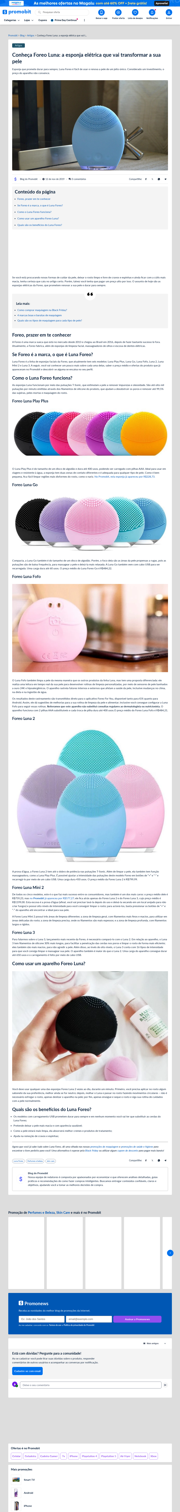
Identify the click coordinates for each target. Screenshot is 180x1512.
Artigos (30, 30)
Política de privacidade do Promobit (79, 1319)
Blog (22, 30)
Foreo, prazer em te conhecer (33, 193)
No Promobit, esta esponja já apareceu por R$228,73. (124, 470)
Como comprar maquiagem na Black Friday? (42, 304)
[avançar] (170, 1247)
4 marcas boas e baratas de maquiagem (39, 309)
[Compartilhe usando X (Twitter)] (152, 173)
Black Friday (91, 1144)
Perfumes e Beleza (41, 1207)
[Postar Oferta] (118, 15)
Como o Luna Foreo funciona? (34, 206)
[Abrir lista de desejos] (135, 15)
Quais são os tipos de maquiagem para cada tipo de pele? (49, 314)
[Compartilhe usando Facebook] (146, 173)
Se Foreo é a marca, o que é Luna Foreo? (40, 199)
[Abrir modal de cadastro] (169, 15)
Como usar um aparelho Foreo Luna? (38, 212)
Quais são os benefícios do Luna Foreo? (39, 219)
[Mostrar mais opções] (84, 20)
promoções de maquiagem (104, 1141)
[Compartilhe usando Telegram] (165, 173)
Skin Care (63, 1207)
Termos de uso (55, 1319)
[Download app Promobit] (101, 15)
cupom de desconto (128, 1144)
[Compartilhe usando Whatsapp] (158, 173)
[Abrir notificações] (152, 15)
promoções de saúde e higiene (137, 1141)
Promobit (13, 30)
